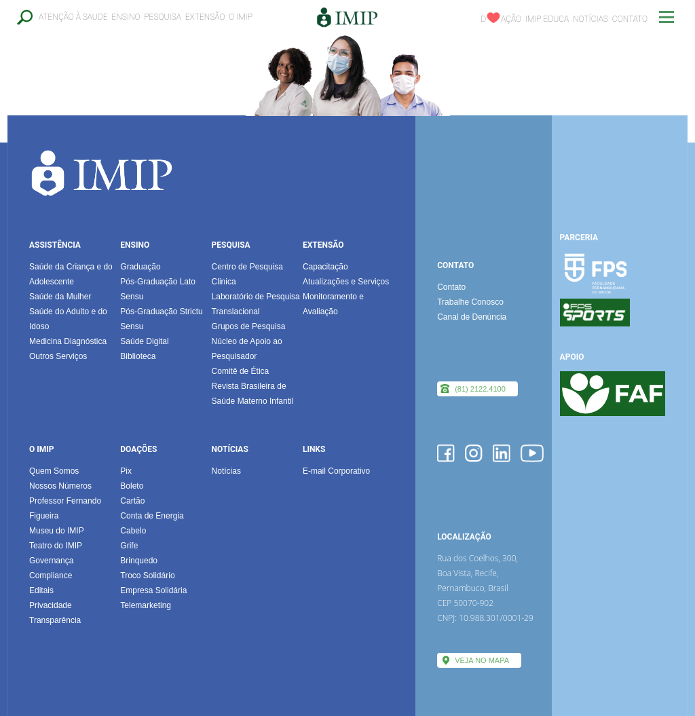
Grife (129, 545)
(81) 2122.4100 (480, 389)
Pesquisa (162, 17)
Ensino (125, 17)
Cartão (132, 501)
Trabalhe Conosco (470, 302)
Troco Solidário (147, 575)
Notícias (590, 19)
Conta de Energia (151, 516)
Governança (51, 560)
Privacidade (50, 605)
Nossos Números (60, 486)
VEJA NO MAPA (482, 660)
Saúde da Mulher (60, 296)
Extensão (205, 17)
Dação (501, 19)
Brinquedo (138, 560)
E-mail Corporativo (336, 471)
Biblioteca (137, 356)
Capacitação (325, 266)
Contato (629, 19)
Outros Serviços (58, 356)
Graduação (140, 266)
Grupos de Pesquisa (249, 326)
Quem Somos (54, 471)
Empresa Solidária (153, 590)
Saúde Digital (144, 341)
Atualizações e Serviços (346, 281)
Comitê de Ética (240, 371)
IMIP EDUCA (547, 19)
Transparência (55, 620)
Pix (126, 471)
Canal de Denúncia (471, 317)
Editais (41, 590)
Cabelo (133, 530)
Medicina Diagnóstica (68, 341)
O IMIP (240, 17)
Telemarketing (145, 605)
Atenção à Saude (73, 17)
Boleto (131, 486)
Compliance (50, 575)
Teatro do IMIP (55, 545)
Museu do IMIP (56, 530)
